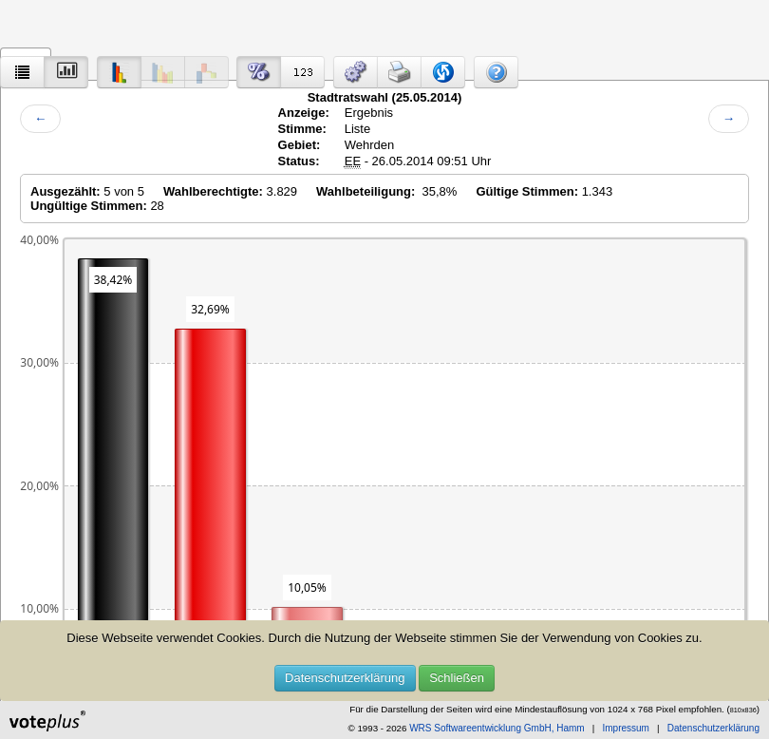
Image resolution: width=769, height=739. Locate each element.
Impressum (625, 728)
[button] (355, 72)
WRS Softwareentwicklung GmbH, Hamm (497, 728)
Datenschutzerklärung (344, 678)
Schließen (456, 678)
